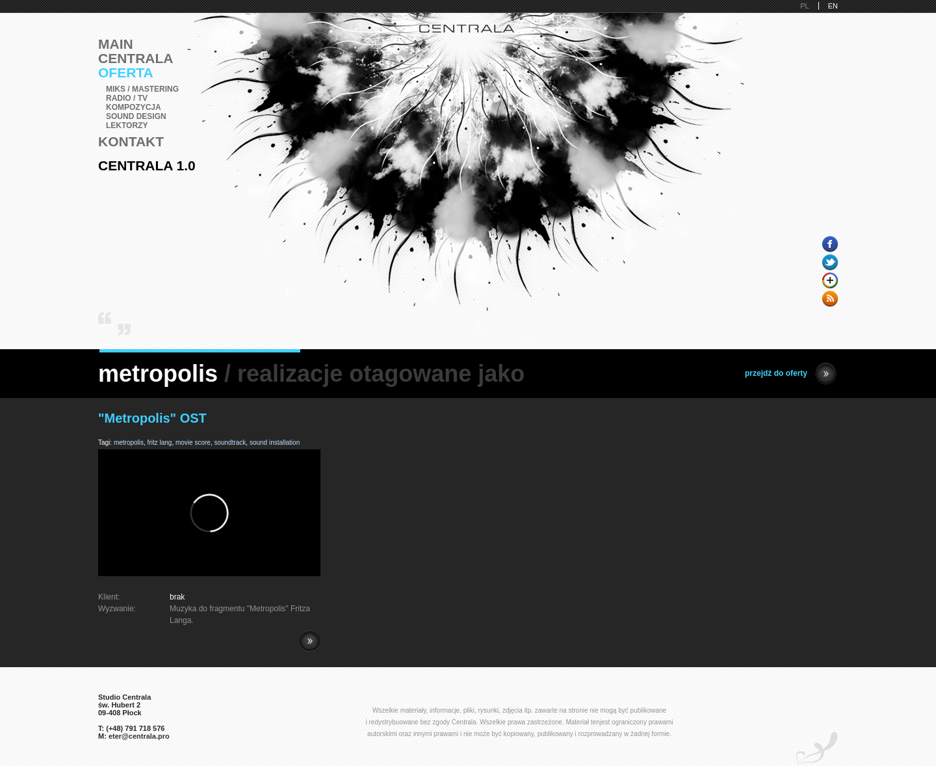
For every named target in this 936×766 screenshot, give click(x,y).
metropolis (129, 442)
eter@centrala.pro (139, 736)
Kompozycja (133, 107)
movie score (193, 442)
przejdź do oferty (791, 373)
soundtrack (230, 442)
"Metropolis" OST (152, 418)
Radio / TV (127, 98)
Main (115, 43)
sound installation (275, 442)
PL (804, 6)
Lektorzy (127, 125)
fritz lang (160, 442)
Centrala (136, 58)
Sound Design (136, 116)
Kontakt (131, 141)
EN (833, 6)
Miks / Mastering (142, 89)
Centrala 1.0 (147, 165)
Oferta (125, 72)
